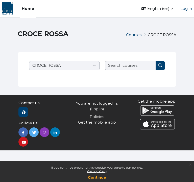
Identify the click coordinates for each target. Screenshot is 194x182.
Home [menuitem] (28, 8)
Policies (97, 116)
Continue (97, 177)
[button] (157, 8)
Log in (186, 8)
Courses (133, 34)
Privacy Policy (97, 171)
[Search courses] (130, 65)
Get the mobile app (97, 122)
